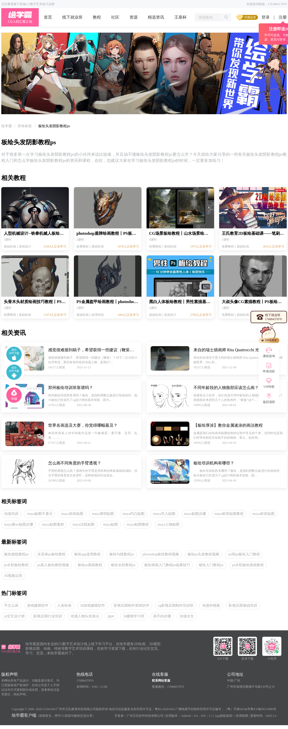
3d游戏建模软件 (92, 605)
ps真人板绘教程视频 (53, 565)
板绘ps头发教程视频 (203, 554)
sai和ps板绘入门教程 (244, 554)
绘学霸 (6, 126)
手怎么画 (11, 605)
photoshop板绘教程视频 (161, 554)
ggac (111, 616)
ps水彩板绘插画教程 (248, 565)
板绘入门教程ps (211, 565)
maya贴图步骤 (195, 514)
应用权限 (242, 716)
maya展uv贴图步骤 (18, 524)
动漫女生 (187, 616)
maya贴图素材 (53, 524)
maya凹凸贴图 (134, 514)
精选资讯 (156, 17)
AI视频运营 (13, 576)
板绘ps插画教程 (90, 565)
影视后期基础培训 (243, 605)
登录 (265, 17)
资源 (133, 17)
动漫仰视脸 (211, 605)
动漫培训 (11, 514)
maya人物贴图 (168, 524)
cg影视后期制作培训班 (175, 605)
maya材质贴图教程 (229, 514)
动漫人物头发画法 (85, 616)
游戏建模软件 (37, 605)
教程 (97, 17)
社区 (115, 17)
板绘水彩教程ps (123, 565)
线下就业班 (72, 17)
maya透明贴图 (103, 514)
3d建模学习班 (134, 616)
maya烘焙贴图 (72, 514)
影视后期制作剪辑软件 (131, 605)
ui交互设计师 (14, 616)
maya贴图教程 (138, 524)
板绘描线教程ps (16, 554)
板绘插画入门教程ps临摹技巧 (167, 565)
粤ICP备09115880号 (263, 709)
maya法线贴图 (84, 524)
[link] (6, 126)
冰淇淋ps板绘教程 (51, 554)
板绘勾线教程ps (121, 554)
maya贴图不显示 (40, 514)
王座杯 (180, 17)
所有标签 (25, 126)
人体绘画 (64, 605)
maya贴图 (110, 524)
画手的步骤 (162, 616)
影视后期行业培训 (47, 616)
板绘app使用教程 (87, 554)
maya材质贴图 (263, 514)
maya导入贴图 (164, 514)
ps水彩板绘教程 (16, 565)
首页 (48, 17)
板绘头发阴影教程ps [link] (54, 126)
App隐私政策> (224, 716)
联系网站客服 (161, 680)
